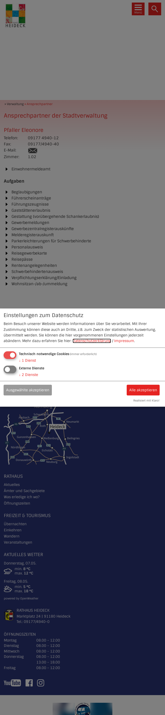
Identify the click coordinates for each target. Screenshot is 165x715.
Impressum (124, 341)
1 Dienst (27, 360)
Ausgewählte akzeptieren (27, 390)
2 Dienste (28, 374)
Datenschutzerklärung (92, 341)
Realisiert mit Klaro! (146, 400)
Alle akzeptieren (143, 390)
